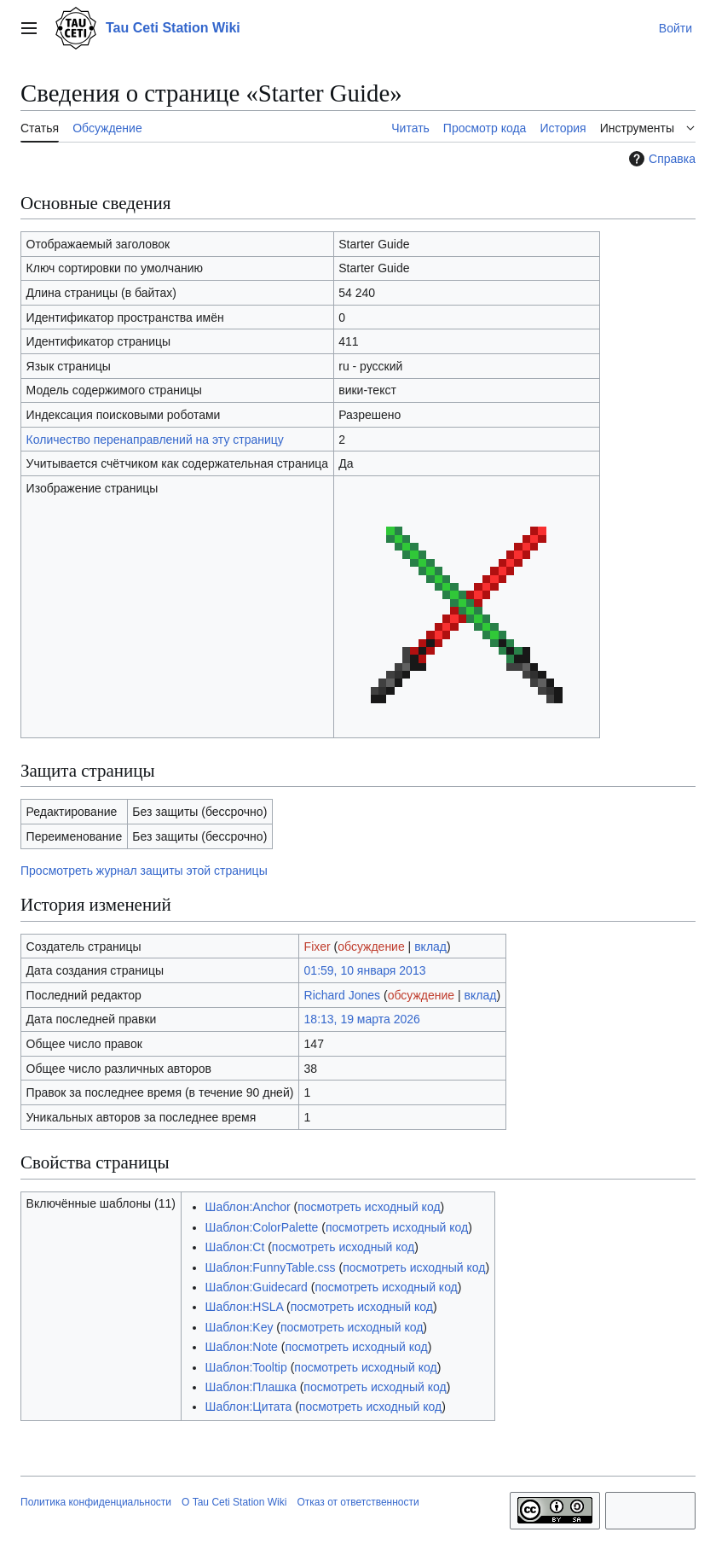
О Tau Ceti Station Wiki (234, 1502)
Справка (660, 158)
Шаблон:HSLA (244, 1307)
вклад (430, 946)
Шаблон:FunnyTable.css (270, 1267)
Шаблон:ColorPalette (262, 1227)
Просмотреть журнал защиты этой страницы (144, 870)
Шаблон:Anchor (248, 1207)
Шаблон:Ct (235, 1247)
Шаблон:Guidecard (256, 1287)
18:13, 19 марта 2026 (362, 1019)
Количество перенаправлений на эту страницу (155, 439)
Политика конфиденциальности (95, 1502)
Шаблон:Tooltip (246, 1367)
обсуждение (371, 946)
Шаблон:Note (241, 1347)
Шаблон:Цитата (248, 1406)
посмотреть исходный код (368, 1207)
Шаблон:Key (239, 1327)
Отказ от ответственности (358, 1502)
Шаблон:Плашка (251, 1387)
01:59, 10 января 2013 (365, 970)
